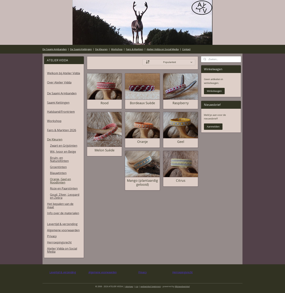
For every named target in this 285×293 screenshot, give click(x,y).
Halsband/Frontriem (61, 112)
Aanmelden (213, 126)
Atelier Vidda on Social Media (163, 49)
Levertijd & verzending (62, 224)
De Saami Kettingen (81, 49)
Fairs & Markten (134, 49)
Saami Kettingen (58, 103)
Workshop (117, 49)
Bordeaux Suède (142, 103)
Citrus (180, 181)
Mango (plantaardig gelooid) (142, 182)
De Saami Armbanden (55, 49)
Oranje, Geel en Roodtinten (60, 180)
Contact (186, 49)
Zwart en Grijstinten (63, 146)
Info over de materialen (63, 213)
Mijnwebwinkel (182, 286)
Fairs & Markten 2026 (61, 130)
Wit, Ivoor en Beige (63, 152)
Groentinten (58, 167)
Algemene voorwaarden (63, 230)
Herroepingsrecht (59, 242)
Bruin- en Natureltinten (59, 159)
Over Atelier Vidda (59, 82)
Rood (104, 103)
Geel (180, 142)
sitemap (129, 286)
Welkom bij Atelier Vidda (63, 73)
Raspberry (180, 103)
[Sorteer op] (169, 62)
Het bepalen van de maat (60, 205)
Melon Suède (104, 150)
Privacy (52, 236)
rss (136, 286)
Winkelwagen (214, 91)
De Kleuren (101, 49)
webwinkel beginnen (151, 286)
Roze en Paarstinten (64, 188)
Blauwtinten (58, 173)
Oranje (142, 142)
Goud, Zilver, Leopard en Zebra (64, 196)
